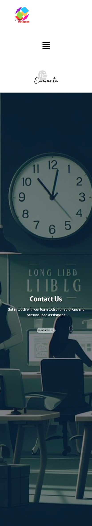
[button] (46, 46)
